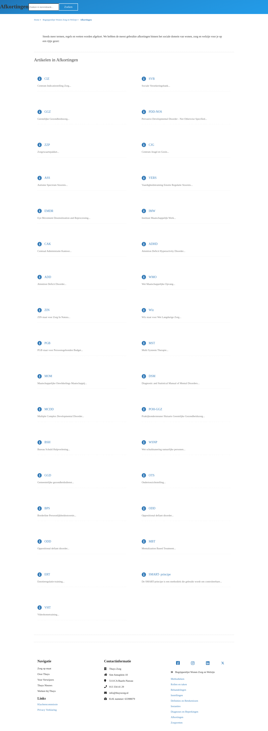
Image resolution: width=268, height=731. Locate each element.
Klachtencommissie (47, 704)
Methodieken (177, 679)
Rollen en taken (179, 684)
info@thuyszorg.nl (118, 693)
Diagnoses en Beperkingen (184, 711)
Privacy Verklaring (47, 709)
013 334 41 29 (116, 686)
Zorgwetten (177, 722)
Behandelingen (178, 689)
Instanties (176, 706)
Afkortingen (177, 717)
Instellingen (177, 695)
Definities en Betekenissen (184, 700)
